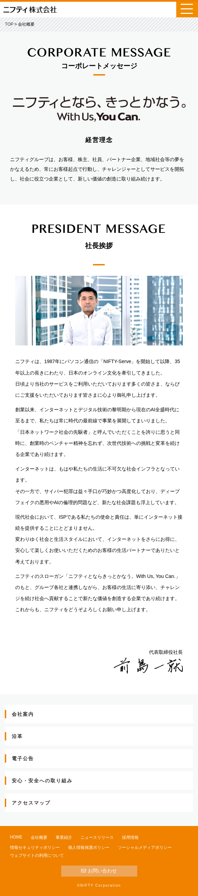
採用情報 (130, 837)
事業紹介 (64, 837)
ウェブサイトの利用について (37, 855)
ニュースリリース (97, 837)
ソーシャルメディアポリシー (145, 847)
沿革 (17, 736)
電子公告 (23, 758)
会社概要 (39, 837)
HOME (16, 837)
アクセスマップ (31, 803)
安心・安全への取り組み (42, 780)
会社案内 (23, 714)
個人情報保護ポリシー (89, 847)
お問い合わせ (99, 870)
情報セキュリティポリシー (35, 847)
